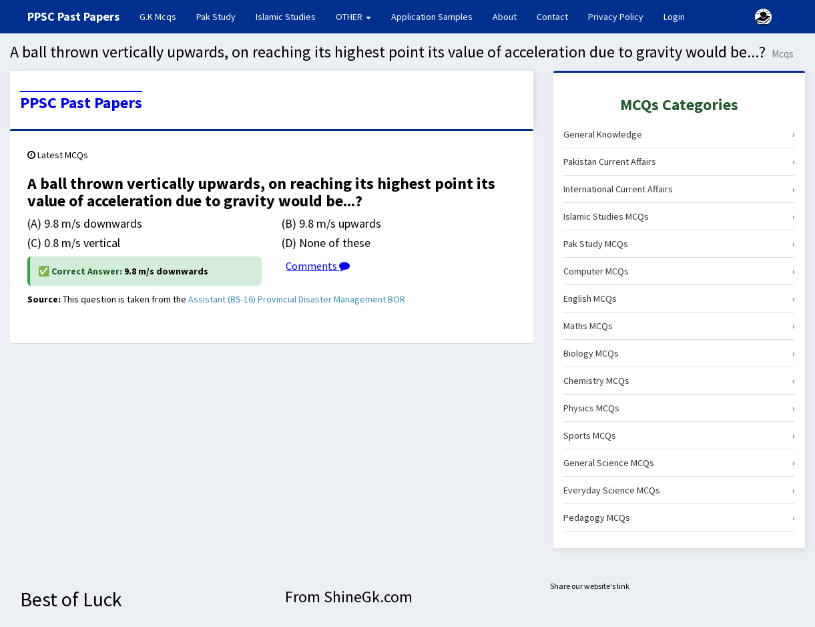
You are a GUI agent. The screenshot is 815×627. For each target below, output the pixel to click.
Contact (552, 17)
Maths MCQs (679, 326)
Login (674, 17)
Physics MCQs (679, 408)
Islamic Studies (286, 17)
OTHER (353, 17)
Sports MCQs (679, 435)
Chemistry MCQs (679, 380)
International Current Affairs (679, 189)
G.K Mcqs (163, 16)
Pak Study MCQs (679, 243)
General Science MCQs (679, 462)
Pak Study (216, 17)
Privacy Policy (615, 17)
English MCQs (679, 298)
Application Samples (432, 17)
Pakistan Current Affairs (679, 161)
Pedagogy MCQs (679, 517)
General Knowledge (679, 134)
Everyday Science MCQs (679, 490)
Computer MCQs (679, 271)
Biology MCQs (679, 353)
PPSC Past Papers (81, 103)
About (505, 17)
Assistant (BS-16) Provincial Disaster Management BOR (296, 299)
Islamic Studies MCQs (679, 216)
